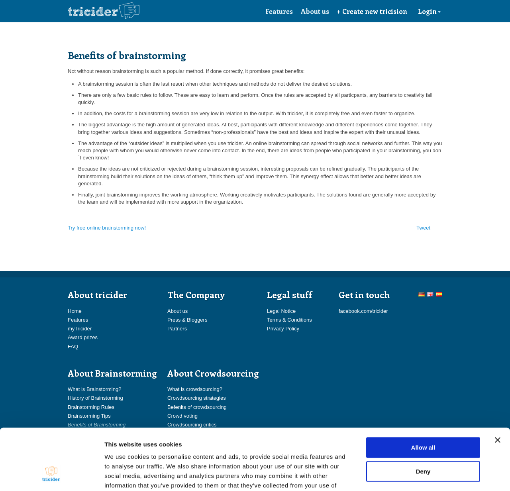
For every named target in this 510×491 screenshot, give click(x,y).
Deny (423, 419)
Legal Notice (281, 311)
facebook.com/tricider (363, 311)
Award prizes (83, 337)
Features (279, 11)
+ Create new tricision (372, 11)
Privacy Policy (283, 329)
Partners (177, 329)
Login (429, 11)
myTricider (80, 329)
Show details (418, 475)
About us (315, 11)
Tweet (423, 228)
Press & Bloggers (187, 320)
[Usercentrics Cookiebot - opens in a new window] (51, 475)
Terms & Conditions (289, 320)
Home (75, 311)
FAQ (73, 347)
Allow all (423, 395)
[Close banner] (497, 388)
